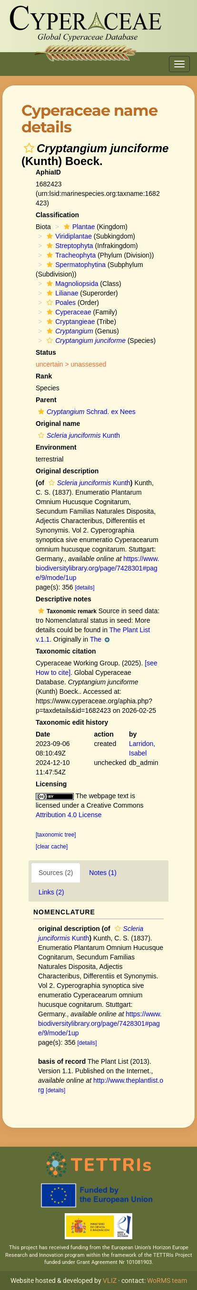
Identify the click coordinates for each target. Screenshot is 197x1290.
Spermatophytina (75, 264)
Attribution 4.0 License (69, 815)
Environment (56, 447)
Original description (67, 471)
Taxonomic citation (66, 651)
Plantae (78, 226)
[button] (29, 148)
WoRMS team (167, 1280)
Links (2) (51, 892)
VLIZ (110, 1280)
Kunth (78, 435)
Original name (58, 423)
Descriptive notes (63, 599)
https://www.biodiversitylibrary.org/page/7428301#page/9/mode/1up (97, 568)
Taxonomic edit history (72, 722)
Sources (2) (56, 872)
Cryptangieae (69, 321)
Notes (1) (103, 872)
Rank (44, 376)
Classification (57, 215)
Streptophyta (68, 245)
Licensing (51, 784)
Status (46, 352)
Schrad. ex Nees (86, 411)
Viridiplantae (68, 236)
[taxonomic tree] (56, 834)
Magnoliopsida (71, 283)
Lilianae (61, 293)
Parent (46, 400)
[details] (85, 587)
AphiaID (48, 172)
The (99, 639)
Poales (60, 302)
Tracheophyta (70, 255)
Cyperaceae (67, 312)
